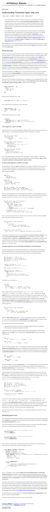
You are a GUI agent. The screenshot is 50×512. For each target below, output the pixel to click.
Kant (30, 34)
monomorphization (24, 319)
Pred (21, 505)
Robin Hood (41, 39)
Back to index (5, 9)
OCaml (33, 45)
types (8, 15)
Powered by (6, 503)
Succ (24, 505)
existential (12, 15)
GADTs (40, 57)
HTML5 (4, 507)
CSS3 (9, 507)
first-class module (7, 65)
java (4, 15)
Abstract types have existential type (27, 490)
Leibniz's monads (20, 39)
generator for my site (8, 57)
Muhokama (17, 505)
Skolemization (41, 60)
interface (18, 15)
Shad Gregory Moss (9, 40)
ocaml (23, 15)
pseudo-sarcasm (29, 15)
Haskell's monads (36, 37)
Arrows (27, 39)
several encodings (33, 58)
